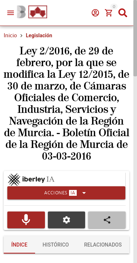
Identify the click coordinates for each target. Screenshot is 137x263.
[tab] (19, 245)
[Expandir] (66, 192)
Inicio (10, 35)
